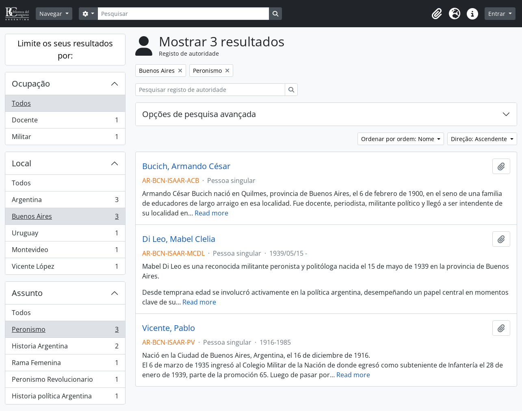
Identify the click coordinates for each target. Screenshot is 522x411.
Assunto (27, 292)
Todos (21, 103)
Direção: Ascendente (480, 139)
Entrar (497, 13)
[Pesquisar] (183, 13)
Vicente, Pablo (168, 328)
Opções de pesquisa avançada (199, 114)
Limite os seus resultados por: (65, 49)
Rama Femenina (65, 364)
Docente (65, 121)
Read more (211, 213)
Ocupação (31, 83)
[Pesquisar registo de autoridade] (210, 89)
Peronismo (65, 331)
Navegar (51, 13)
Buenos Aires (65, 218)
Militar (65, 138)
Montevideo (65, 251)
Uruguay (65, 234)
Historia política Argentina (65, 397)
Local (21, 163)
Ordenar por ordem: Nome (398, 139)
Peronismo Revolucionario (65, 381)
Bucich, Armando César (186, 166)
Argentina (65, 201)
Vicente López (65, 267)
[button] (437, 14)
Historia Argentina (65, 347)
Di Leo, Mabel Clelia (178, 239)
